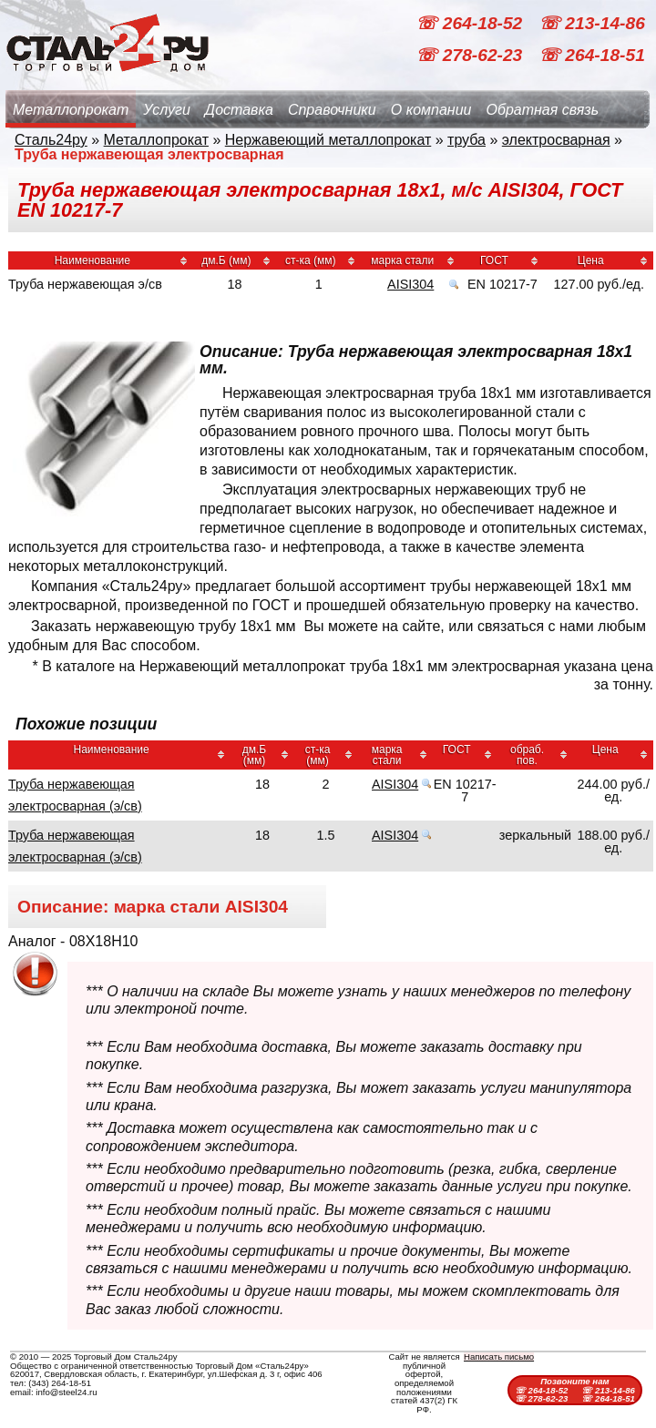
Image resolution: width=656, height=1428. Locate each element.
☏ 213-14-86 (591, 23)
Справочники (332, 109)
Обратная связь (542, 109)
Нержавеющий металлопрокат (328, 140)
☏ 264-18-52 (471, 23)
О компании (431, 109)
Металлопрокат (70, 109)
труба (466, 140)
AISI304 (410, 284)
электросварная (556, 140)
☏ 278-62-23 (471, 55)
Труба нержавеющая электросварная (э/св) (75, 795)
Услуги (166, 109)
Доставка (239, 109)
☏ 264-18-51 (591, 55)
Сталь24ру (51, 140)
